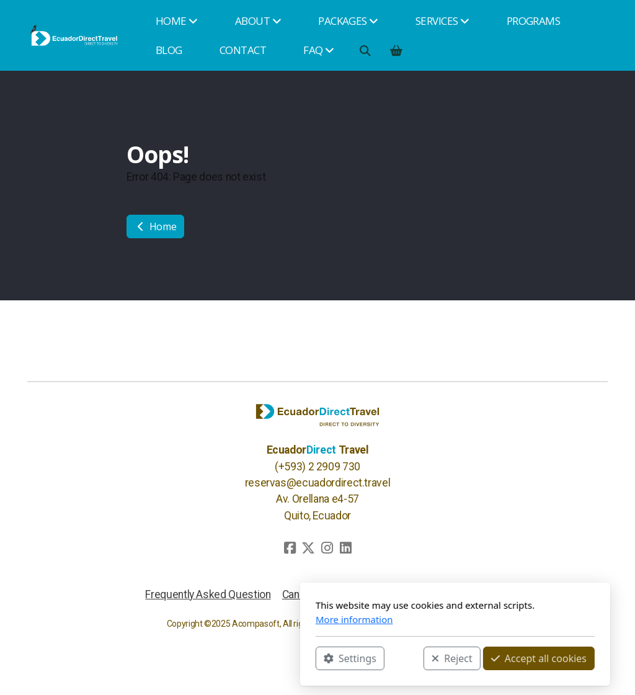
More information (216, 619)
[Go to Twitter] (308, 548)
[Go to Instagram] (327, 548)
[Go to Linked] (345, 548)
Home (155, 226)
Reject (314, 658)
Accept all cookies (401, 658)
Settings (212, 658)
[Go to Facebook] (289, 548)
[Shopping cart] (395, 50)
